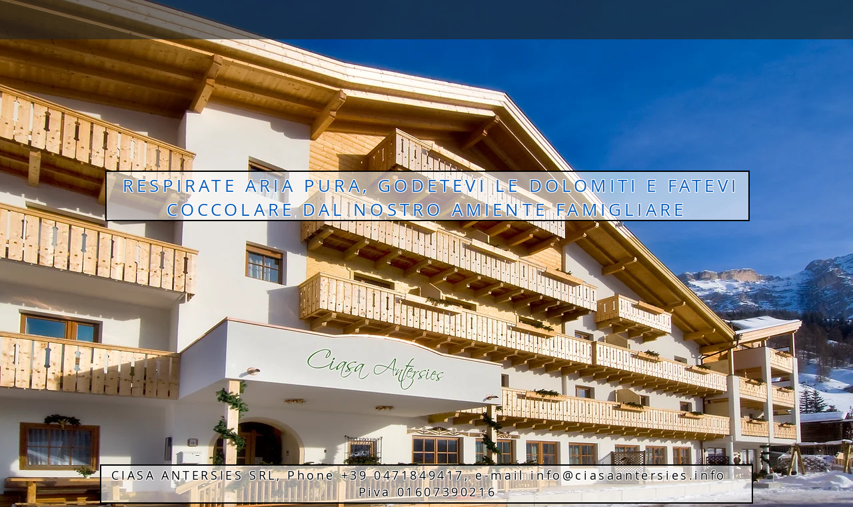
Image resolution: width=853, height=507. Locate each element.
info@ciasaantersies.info (628, 475)
